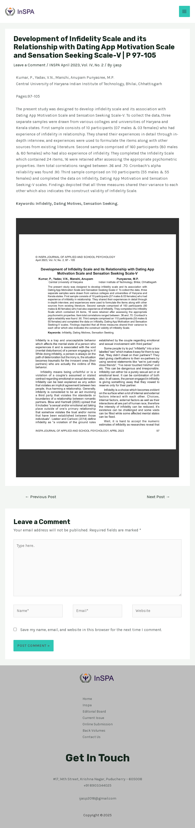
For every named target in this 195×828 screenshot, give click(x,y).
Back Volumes (94, 730)
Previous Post (40, 496)
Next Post (158, 496)
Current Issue (93, 717)
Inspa (87, 705)
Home (87, 699)
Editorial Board (94, 711)
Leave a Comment (29, 65)
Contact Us (92, 736)
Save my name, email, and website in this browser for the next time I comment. (91, 629)
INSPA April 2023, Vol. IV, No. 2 (76, 65)
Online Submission (98, 724)
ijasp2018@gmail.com (97, 798)
